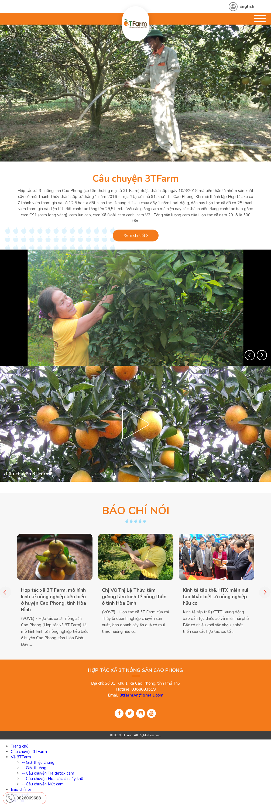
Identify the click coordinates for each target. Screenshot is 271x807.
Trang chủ (19, 746)
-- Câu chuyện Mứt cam (43, 784)
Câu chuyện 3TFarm (135, 178)
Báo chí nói (21, 789)
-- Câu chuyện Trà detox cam (48, 773)
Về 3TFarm (21, 757)
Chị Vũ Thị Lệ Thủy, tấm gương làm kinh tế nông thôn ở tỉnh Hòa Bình (134, 596)
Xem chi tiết (136, 235)
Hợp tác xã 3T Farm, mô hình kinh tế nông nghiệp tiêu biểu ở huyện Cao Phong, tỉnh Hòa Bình (53, 600)
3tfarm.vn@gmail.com (141, 695)
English (246, 6)
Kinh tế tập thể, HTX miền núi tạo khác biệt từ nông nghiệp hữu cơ (215, 596)
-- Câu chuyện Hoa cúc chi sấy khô (52, 778)
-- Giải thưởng (34, 768)
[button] (250, 355)
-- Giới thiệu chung (38, 762)
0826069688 (28, 798)
